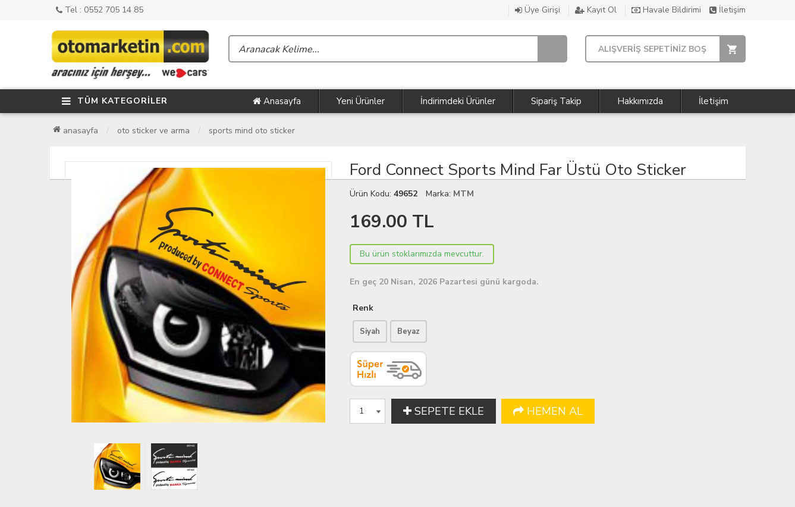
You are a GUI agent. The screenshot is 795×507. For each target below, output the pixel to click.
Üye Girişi (537, 9)
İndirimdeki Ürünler (457, 101)
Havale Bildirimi (666, 9)
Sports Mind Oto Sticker (252, 130)
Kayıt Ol (596, 9)
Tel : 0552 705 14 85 (99, 9)
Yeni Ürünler (361, 101)
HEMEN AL (548, 411)
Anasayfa (277, 101)
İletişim (727, 9)
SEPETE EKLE (443, 411)
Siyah (370, 331)
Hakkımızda (640, 101)
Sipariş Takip (556, 101)
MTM (463, 193)
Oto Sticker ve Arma (153, 130)
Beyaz (408, 331)
